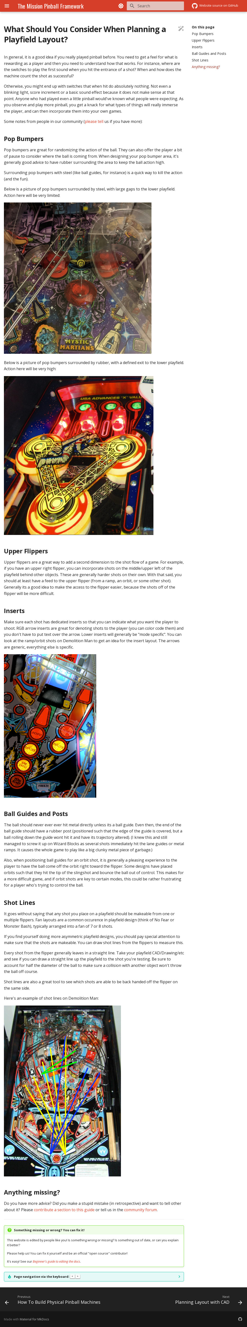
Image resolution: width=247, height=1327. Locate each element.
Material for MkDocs (34, 1319)
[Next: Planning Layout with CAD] (208, 1300)
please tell (94, 121)
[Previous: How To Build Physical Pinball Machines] (53, 1300)
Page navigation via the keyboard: (47, 1276)
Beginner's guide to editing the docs (56, 1261)
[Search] (155, 5)
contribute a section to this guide (64, 1209)
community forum (140, 1209)
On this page (203, 27)
